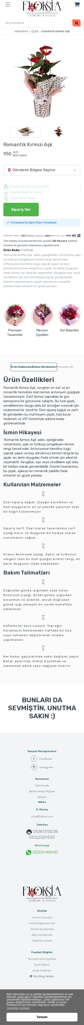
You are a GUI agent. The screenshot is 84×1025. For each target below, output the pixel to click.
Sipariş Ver (21, 209)
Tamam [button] (42, 1017)
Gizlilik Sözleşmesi (42, 929)
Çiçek (35, 31)
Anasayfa (21, 31)
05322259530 (42, 837)
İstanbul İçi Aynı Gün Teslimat (32, 222)
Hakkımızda (42, 785)
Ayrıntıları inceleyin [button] (18, 1008)
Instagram (42, 767)
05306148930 (42, 852)
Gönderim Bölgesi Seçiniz (34, 170)
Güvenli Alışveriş (42, 917)
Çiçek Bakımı (42, 964)
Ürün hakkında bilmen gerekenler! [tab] (34, 366)
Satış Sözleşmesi (42, 934)
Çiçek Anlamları (42, 970)
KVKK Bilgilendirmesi (42, 923)
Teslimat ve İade (42, 940)
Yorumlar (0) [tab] (65, 366)
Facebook (41, 758)
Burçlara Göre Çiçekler (42, 958)
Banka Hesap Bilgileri (42, 791)
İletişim (42, 797)
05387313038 (45, 831)
